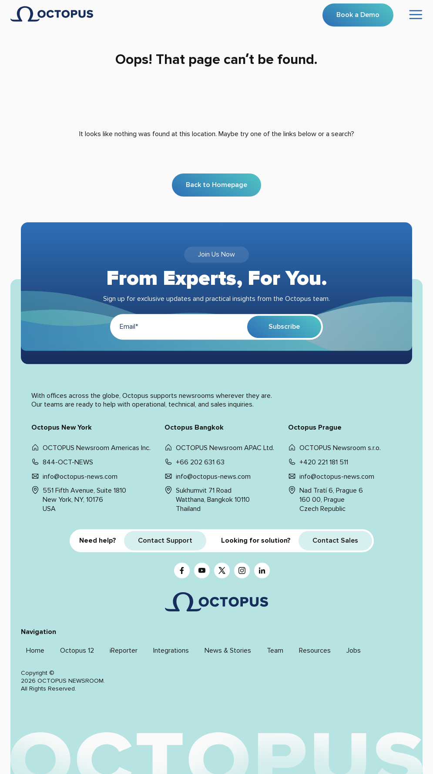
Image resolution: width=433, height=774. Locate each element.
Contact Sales (335, 540)
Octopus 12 (77, 650)
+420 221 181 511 (323, 462)
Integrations (171, 650)
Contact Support (165, 540)
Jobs (353, 650)
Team (275, 650)
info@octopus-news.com (80, 476)
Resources (315, 650)
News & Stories (228, 650)
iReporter (124, 650)
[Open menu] (416, 15)
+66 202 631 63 (200, 462)
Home (35, 650)
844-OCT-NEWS (68, 462)
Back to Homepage (216, 184)
